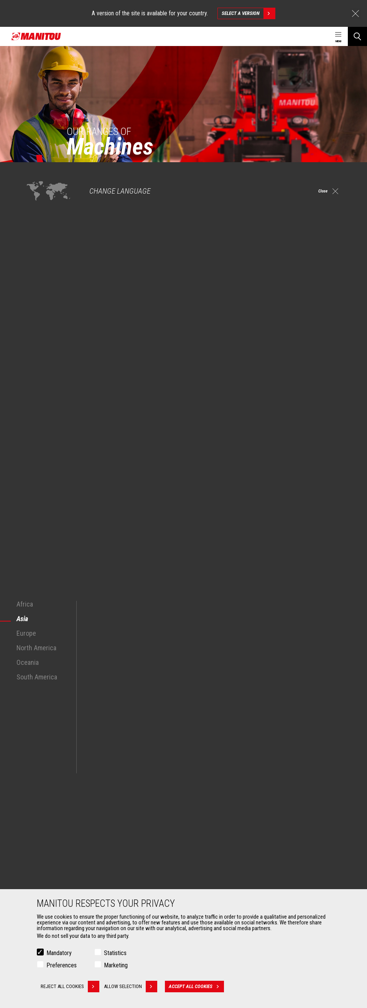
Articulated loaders (214, 811)
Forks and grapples (49, 886)
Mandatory (59, 953)
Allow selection (135, 986)
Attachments (40, 845)
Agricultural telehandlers (220, 784)
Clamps (37, 867)
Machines (200, 761)
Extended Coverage (214, 867)
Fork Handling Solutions (54, 876)
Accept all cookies (201, 986)
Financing (204, 858)
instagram (303, 725)
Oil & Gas (38, 802)
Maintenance (208, 876)
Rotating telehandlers (217, 802)
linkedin (320, 725)
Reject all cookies (70, 986)
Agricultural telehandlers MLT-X (227, 793)
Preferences (61, 965)
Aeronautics (42, 811)
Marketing (116, 965)
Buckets (37, 858)
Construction (43, 784)
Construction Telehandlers (222, 774)
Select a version (248, 13)
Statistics (115, 953)
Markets (34, 761)
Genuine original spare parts (224, 886)
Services (199, 845)
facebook (286, 725)
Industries (39, 793)
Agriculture (41, 774)
